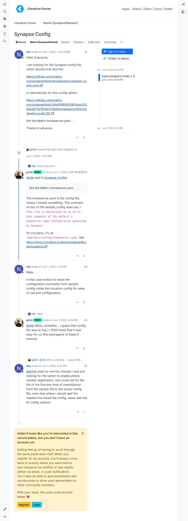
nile (28, 51)
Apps (125, 9)
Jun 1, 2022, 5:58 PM (65, 172)
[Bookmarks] (4, 34)
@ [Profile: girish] (31, 371)
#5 (85, 365)
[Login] (183, 4)
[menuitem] (183, 4)
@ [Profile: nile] (30, 177)
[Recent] (4, 12)
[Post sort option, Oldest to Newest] (117, 58)
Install (168, 9)
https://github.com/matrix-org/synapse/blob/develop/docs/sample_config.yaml (56, 81)
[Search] (4, 41)
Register (24, 504)
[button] (4, 509)
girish (33, 149)
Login (36, 504)
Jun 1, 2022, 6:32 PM (54, 365)
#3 (85, 266)
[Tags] (4, 19)
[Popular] (4, 26)
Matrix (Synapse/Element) (44, 42)
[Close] (82, 433)
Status (136, 9)
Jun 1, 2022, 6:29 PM (65, 320)
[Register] (183, 12)
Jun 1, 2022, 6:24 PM (54, 266)
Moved (21, 42)
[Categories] (4, 4)
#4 (85, 320)
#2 (85, 172)
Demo (148, 9)
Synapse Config (56, 177)
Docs (158, 9)
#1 (86, 51)
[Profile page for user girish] (19, 174)
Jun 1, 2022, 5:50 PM (54, 51)
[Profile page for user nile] (19, 54)
